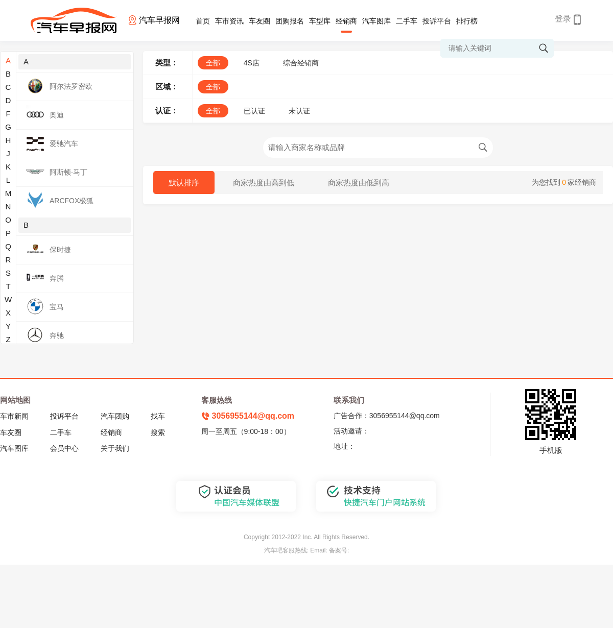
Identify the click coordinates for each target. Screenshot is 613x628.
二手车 (406, 21)
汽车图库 (376, 21)
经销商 (346, 21)
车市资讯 (229, 21)
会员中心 (64, 448)
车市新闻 (14, 416)
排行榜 (467, 21)
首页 (203, 21)
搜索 (158, 432)
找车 (158, 416)
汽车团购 (115, 416)
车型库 (320, 21)
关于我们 (115, 448)
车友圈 (259, 21)
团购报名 (289, 21)
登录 (563, 18)
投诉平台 (436, 21)
